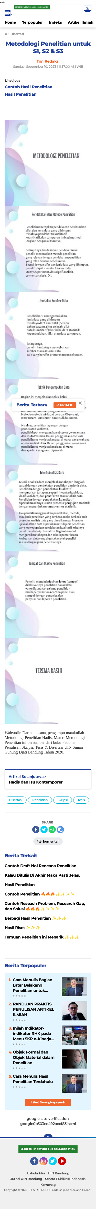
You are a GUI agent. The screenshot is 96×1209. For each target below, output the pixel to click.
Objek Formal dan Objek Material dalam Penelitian (34, 1057)
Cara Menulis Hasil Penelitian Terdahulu (33, 1079)
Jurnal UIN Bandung (26, 1179)
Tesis (81, 800)
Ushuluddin (36, 1173)
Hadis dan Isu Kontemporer (35, 782)
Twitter (55, 1163)
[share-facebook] (35, 829)
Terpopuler (32, 22)
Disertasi (15, 800)
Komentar (48, 841)
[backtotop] (48, 1138)
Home (10, 22)
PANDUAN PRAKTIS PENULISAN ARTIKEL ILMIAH (33, 1009)
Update (65, 405)
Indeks (55, 22)
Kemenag (48, 1185)
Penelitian (40, 800)
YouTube (65, 1163)
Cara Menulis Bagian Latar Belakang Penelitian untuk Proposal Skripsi (32, 985)
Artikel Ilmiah (80, 22)
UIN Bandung (58, 1173)
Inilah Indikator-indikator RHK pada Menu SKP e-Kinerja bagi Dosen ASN (32, 1034)
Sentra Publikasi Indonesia (65, 1179)
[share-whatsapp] (52, 829)
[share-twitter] (44, 829)
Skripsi (63, 800)
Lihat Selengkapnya (48, 1102)
